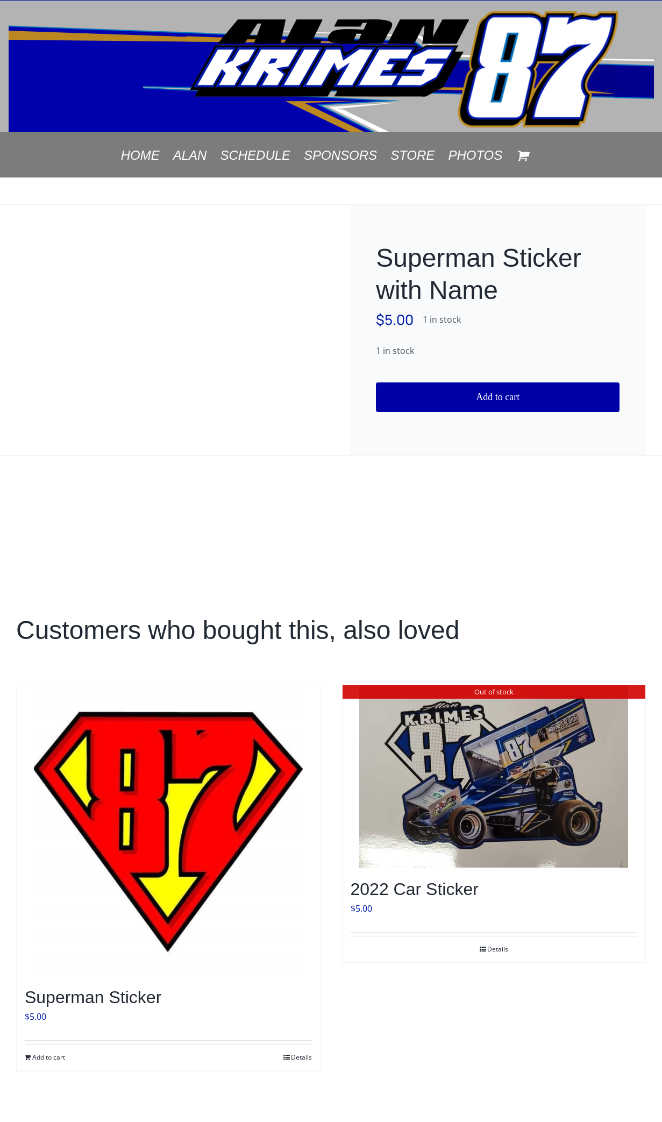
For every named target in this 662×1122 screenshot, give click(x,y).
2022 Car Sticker (415, 889)
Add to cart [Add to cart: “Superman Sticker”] (48, 1057)
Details (301, 1057)
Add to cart (497, 397)
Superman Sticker (93, 997)
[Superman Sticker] (168, 830)
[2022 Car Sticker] (494, 776)
